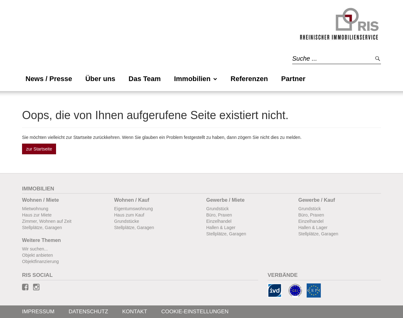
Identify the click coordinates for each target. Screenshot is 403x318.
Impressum (38, 312)
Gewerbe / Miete (225, 200)
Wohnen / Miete (40, 200)
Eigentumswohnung (133, 208)
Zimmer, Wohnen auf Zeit (46, 221)
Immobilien (196, 79)
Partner (293, 79)
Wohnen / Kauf (132, 200)
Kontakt (134, 312)
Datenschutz (88, 312)
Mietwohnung (35, 208)
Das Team (144, 79)
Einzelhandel (218, 221)
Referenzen (249, 79)
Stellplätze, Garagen (42, 227)
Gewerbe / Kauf (316, 200)
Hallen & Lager (221, 227)
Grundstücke (126, 221)
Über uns (100, 79)
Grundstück (217, 208)
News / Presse (49, 79)
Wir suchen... (35, 248)
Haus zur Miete (37, 214)
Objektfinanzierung (40, 261)
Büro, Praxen (219, 214)
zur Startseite (39, 148)
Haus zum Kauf (129, 214)
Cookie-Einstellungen (195, 312)
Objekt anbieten (37, 255)
